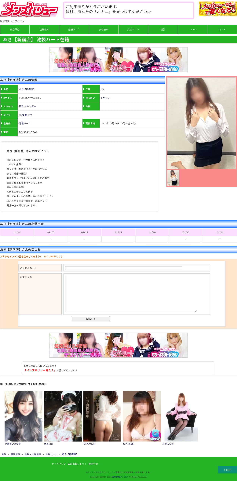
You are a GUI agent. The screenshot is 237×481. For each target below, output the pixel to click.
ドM (29, 115)
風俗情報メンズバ (120, 477)
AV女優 (23, 115)
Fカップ (105, 97)
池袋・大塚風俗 (33, 454)
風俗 (4, 454)
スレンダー (30, 106)
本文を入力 (26, 277)
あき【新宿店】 (27, 89)
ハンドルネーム (28, 268)
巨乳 (21, 106)
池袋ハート (25, 123)
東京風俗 (15, 454)
